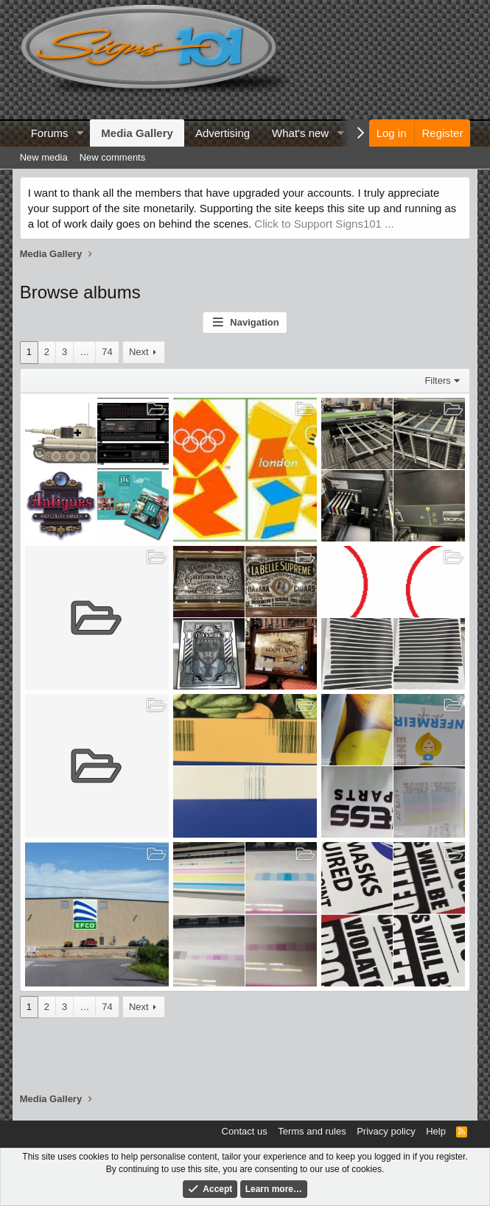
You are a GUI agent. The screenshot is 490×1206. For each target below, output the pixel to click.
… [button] (84, 351)
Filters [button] (437, 380)
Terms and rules (312, 1131)
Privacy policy (386, 1131)
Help (436, 1131)
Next (139, 351)
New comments (113, 157)
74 (107, 351)
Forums (50, 133)
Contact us (244, 1131)
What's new (300, 133)
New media (44, 157)
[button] (79, 133)
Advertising (222, 133)
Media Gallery (137, 133)
